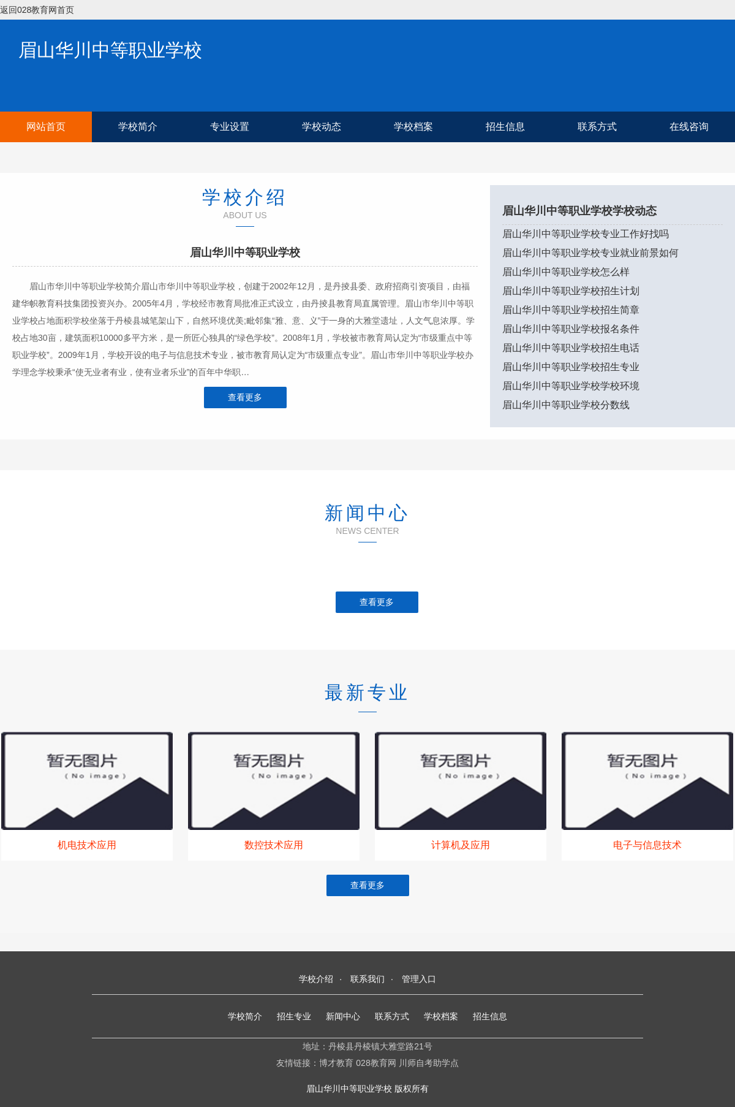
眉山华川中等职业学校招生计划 (570, 291)
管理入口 (419, 979)
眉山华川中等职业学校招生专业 (570, 367)
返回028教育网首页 (37, 10)
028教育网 (376, 1063)
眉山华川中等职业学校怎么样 (566, 272)
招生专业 (294, 1016)
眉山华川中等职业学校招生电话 (570, 348)
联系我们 (367, 979)
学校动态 (321, 126)
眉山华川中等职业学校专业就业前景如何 (590, 253)
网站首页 (46, 126)
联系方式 (597, 126)
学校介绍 (316, 979)
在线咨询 (689, 126)
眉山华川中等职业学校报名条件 (570, 329)
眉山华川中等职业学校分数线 (566, 405)
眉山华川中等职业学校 (110, 50)
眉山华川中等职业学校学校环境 (570, 386)
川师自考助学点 (429, 1063)
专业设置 (229, 126)
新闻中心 (343, 1016)
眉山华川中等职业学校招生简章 (570, 310)
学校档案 (413, 126)
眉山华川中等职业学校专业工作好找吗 (585, 234)
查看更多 (245, 397)
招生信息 (505, 126)
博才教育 (336, 1063)
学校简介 (137, 126)
